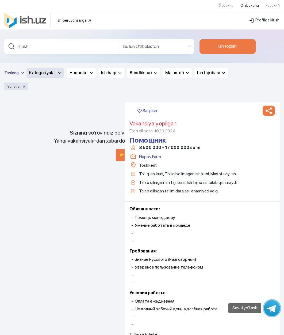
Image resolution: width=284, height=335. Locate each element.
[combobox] (61, 43)
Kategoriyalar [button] (45, 69)
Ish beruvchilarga (74, 17)
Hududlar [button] (81, 69)
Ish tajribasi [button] (211, 69)
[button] (269, 107)
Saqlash (147, 107)
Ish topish (227, 43)
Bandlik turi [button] (143, 69)
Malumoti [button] (177, 69)
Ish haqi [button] (111, 69)
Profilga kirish (264, 16)
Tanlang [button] (14, 69)
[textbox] (61, 43)
